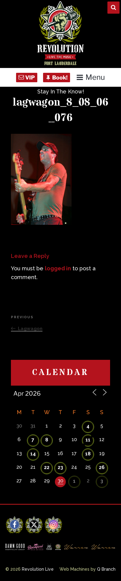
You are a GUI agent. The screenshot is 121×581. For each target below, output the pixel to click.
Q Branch (106, 569)
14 (33, 454)
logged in (58, 268)
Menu (90, 77)
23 (60, 467)
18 (88, 454)
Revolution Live (38, 569)
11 (88, 440)
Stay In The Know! (60, 91)
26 (102, 467)
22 (46, 467)
